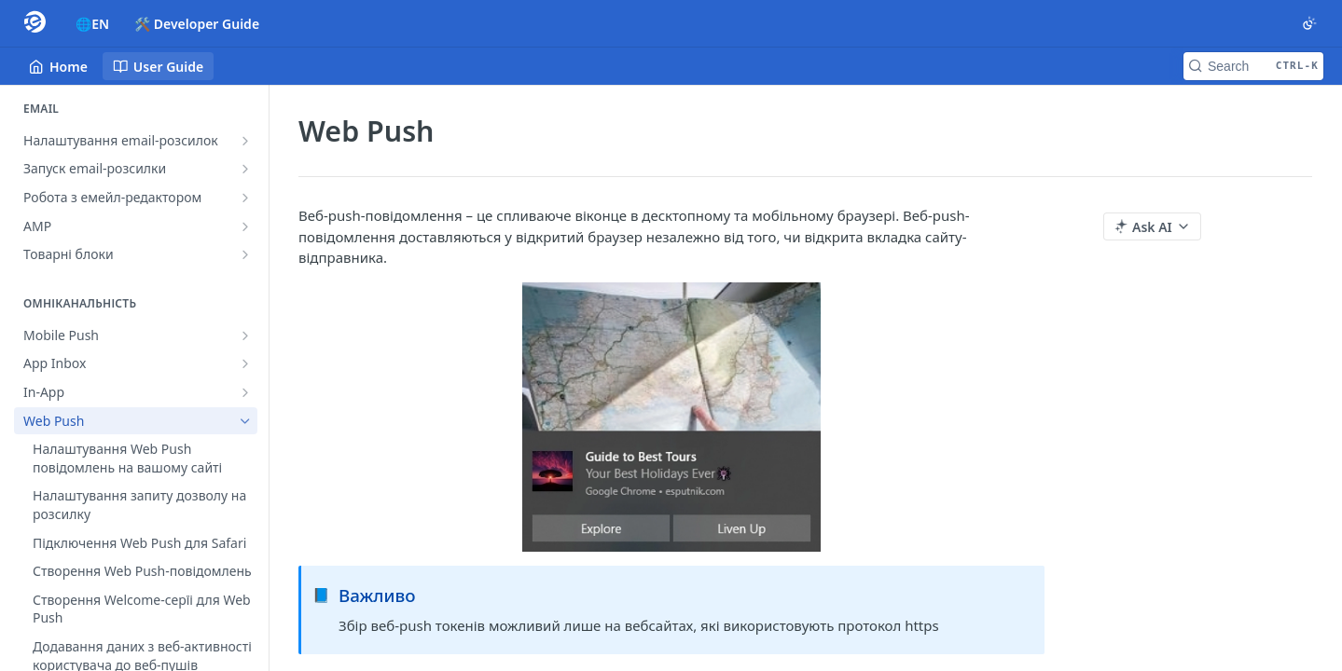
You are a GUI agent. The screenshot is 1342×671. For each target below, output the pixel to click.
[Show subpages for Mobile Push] (245, 335)
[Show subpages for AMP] (245, 226)
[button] (671, 417)
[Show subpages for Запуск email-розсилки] (245, 168)
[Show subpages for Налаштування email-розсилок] (245, 140)
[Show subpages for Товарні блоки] (245, 254)
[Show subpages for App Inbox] (245, 363)
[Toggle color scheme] (1309, 23)
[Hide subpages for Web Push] (245, 421)
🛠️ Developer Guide (196, 24)
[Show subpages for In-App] (245, 392)
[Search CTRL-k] (1253, 66)
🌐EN (92, 24)
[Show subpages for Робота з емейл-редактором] (245, 197)
